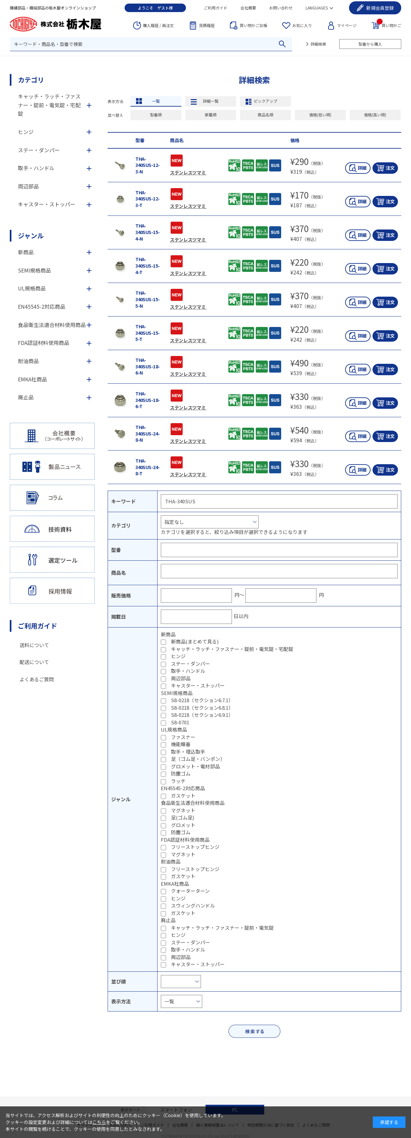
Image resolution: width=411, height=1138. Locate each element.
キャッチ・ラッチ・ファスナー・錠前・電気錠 (222, 927)
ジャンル (31, 235)
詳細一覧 (211, 101)
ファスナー (183, 736)
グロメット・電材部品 (195, 766)
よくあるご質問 (37, 679)
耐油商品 (28, 361)
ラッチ (178, 780)
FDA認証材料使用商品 (43, 343)
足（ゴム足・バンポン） (198, 758)
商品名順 (265, 114)
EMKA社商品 (32, 379)
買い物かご (389, 25)
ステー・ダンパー (190, 663)
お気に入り (302, 25)
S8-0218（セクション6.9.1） (202, 714)
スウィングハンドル (193, 905)
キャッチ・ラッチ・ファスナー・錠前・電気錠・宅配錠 (232, 648)
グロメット (183, 824)
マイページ (347, 25)
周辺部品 (180, 678)
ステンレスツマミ (188, 172)
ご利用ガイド (215, 7)
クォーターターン (190, 890)
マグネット (183, 810)
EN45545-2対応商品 (41, 306)
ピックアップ (265, 101)
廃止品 (26, 397)
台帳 (253, 25)
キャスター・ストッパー (198, 685)
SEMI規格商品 (34, 270)
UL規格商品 (32, 288)
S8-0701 (180, 722)
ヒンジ (178, 656)
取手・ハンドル (188, 670)
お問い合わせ (281, 7)
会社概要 (248, 7)
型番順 (156, 114)
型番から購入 (370, 44)
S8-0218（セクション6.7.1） (202, 700)
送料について (34, 645)
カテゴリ (31, 79)
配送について (34, 661)
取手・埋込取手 (188, 751)
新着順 (211, 114)
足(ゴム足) (182, 817)
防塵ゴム (180, 773)
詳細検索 (318, 44)
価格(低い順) (320, 114)
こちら (99, 1122)
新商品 (26, 252)
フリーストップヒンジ (195, 846)
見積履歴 (207, 25)
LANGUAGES (317, 7)
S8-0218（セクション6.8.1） (202, 707)
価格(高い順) (375, 114)
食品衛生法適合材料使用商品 (52, 325)
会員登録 (380, 8)
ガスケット (183, 795)
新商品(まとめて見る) (195, 641)
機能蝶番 (180, 744)
